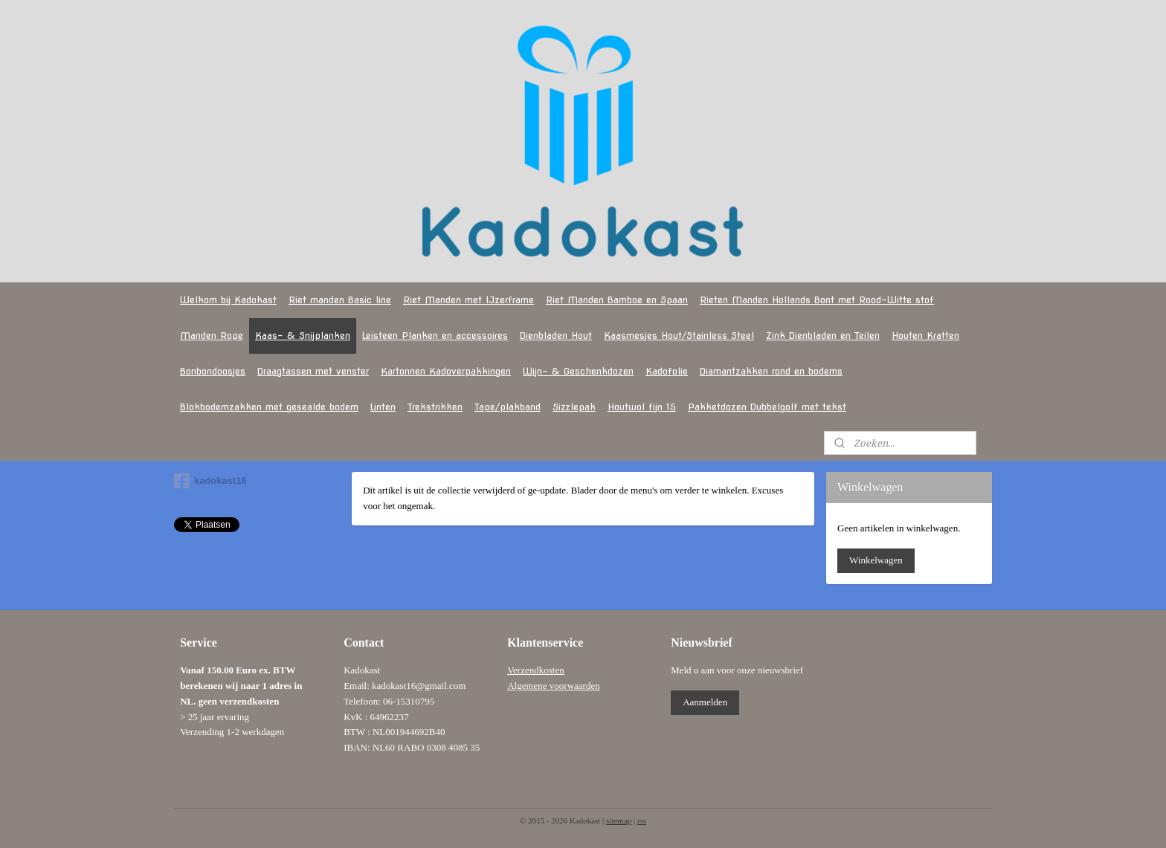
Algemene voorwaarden (553, 685)
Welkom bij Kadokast (228, 299)
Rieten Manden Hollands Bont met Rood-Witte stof (817, 299)
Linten (383, 406)
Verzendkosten (535, 670)
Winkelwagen (876, 560)
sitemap (618, 820)
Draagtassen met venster (313, 371)
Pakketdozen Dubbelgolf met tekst (767, 406)
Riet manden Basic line (340, 299)
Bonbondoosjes (212, 371)
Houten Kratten (925, 335)
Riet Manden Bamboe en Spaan (617, 299)
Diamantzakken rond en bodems (771, 371)
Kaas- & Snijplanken (302, 335)
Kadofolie (666, 371)
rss (641, 820)
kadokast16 (210, 481)
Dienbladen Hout (556, 335)
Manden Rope (211, 335)
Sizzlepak (574, 406)
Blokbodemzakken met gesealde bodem (269, 406)
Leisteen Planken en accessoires (435, 335)
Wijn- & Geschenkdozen (578, 371)
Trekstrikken (435, 406)
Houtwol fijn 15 (642, 406)
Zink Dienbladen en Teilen (823, 335)
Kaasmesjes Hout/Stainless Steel (679, 335)
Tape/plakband (507, 406)
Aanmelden (705, 702)
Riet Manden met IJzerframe (468, 299)
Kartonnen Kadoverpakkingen (446, 371)
